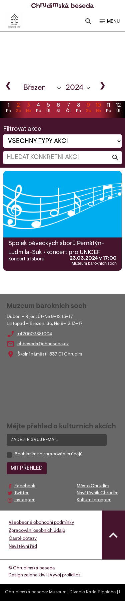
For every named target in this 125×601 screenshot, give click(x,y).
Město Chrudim (93, 486)
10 (98, 108)
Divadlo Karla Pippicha (92, 592)
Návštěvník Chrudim (97, 493)
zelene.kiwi (35, 575)
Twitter (21, 493)
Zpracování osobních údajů (37, 530)
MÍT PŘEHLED (27, 468)
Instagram (24, 500)
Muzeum (57, 592)
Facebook (24, 486)
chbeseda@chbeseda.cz (43, 344)
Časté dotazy (23, 538)
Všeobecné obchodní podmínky (41, 523)
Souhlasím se (49, 454)
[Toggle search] (88, 23)
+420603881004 (34, 334)
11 (108, 108)
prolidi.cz (71, 575)
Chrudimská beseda (26, 592)
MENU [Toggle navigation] (109, 21)
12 (118, 108)
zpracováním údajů (63, 454)
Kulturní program (94, 500)
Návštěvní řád (23, 546)
